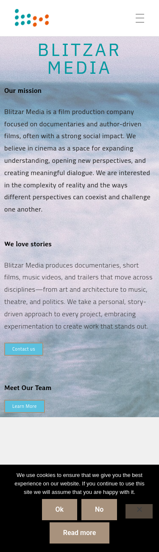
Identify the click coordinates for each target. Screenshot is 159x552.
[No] (139, 511)
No (99, 509)
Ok (60, 509)
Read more (79, 533)
